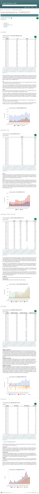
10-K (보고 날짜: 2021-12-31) (8, 68)
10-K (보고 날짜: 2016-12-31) (16, 69)
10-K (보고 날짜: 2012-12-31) (14, 70)
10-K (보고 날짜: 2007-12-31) (21, 71)
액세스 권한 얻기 (27, 7)
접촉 (37, 492)
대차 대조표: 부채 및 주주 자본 (8, 24)
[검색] (19, 5)
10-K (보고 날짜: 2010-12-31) (30, 70)
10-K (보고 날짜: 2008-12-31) (13, 71)
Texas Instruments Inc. (7, 9)
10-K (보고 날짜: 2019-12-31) (24, 68)
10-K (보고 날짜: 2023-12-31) (26, 67)
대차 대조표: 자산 (6, 23)
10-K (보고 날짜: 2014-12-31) (32, 69)
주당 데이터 (5, 26)
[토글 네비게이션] (2, 1)
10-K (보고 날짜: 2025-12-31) (10, 67)
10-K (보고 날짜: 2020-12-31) (16, 68)
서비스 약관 (28, 492)
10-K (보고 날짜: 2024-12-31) (18, 67)
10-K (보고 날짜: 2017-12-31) (7, 69)
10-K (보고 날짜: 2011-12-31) (22, 70)
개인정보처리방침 (33, 492)
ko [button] (36, 7)
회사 (2, 9)
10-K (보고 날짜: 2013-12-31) (6, 70)
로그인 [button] (33, 7)
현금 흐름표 (5, 25)
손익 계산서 (5, 22)
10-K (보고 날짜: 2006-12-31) (29, 71)
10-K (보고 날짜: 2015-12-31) (24, 69)
